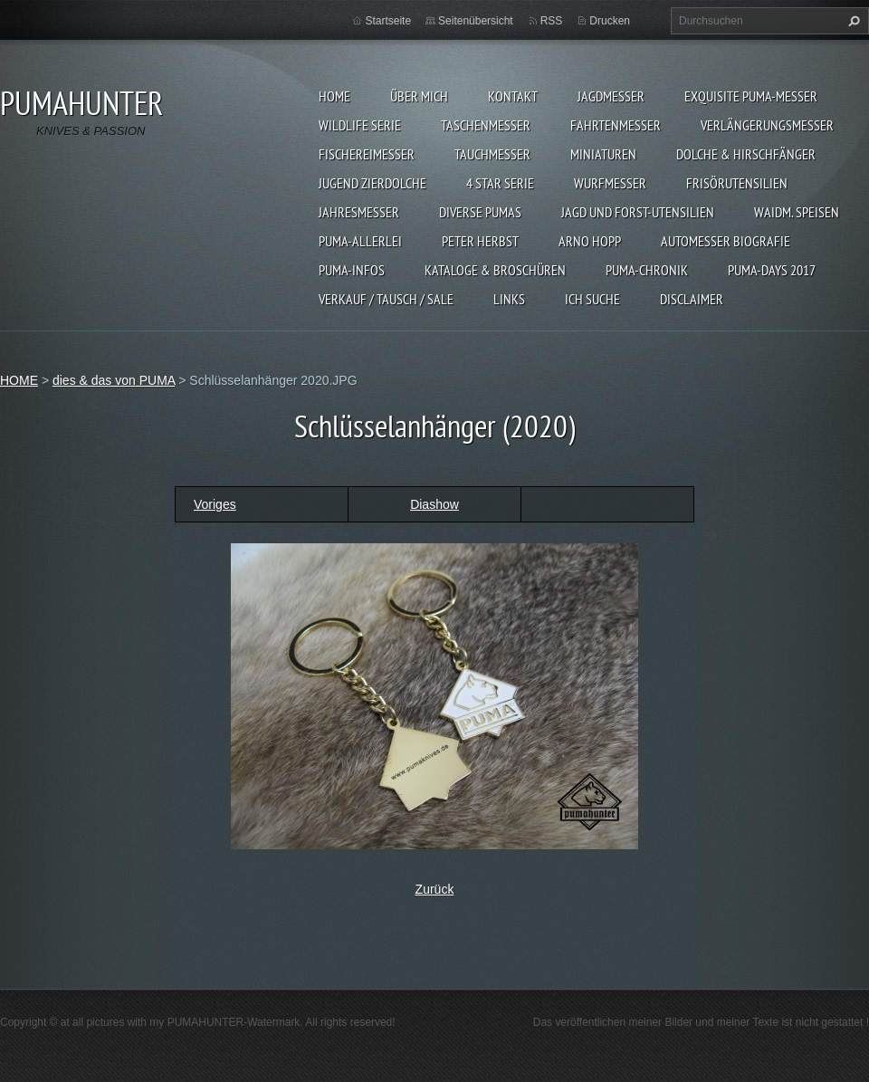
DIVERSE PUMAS (480, 212)
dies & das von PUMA (114, 380)
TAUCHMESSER (492, 154)
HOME (334, 96)
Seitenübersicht (475, 20)
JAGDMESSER (611, 96)
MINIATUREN (603, 154)
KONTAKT (513, 96)
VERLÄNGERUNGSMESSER (767, 125)
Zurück (434, 889)
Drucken (609, 20)
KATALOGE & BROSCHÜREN (495, 270)
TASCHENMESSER (485, 125)
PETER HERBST (480, 241)
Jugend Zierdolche (372, 183)
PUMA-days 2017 (772, 270)
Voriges (215, 504)
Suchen (851, 20)
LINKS (509, 299)
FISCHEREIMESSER (367, 154)
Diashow (434, 504)
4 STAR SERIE (500, 183)
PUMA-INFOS (352, 270)
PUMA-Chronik (647, 270)
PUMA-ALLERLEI (360, 241)
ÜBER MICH (419, 96)
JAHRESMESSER (359, 212)
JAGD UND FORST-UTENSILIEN (637, 212)
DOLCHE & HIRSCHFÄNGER (746, 154)
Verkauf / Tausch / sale (386, 299)
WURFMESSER (610, 183)
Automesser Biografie (725, 241)
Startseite (388, 20)
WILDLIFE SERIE (360, 125)
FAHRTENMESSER (615, 125)
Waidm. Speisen (796, 212)
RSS (551, 20)
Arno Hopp (590, 241)
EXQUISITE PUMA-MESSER (750, 96)
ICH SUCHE (592, 299)
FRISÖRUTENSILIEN (737, 183)
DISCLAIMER (691, 299)
